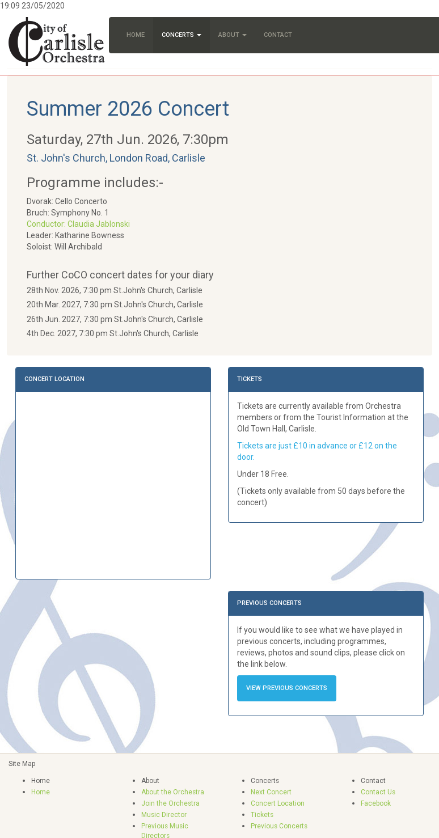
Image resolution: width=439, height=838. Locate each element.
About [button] (232, 35)
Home (135, 35)
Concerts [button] (181, 35)
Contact (278, 35)
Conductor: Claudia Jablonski (78, 223)
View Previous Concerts (286, 688)
